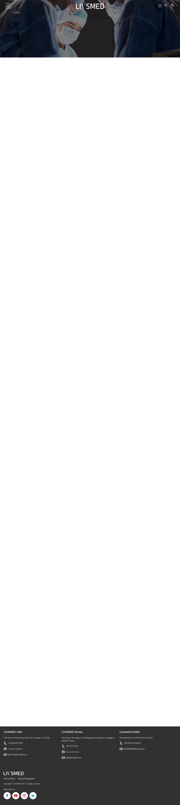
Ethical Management (26, 779)
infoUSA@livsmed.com (17, 755)
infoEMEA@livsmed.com (134, 749)
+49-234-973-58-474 (132, 743)
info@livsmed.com (73, 757)
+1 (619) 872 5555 (15, 743)
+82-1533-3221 (72, 746)
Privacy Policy (9, 779)
